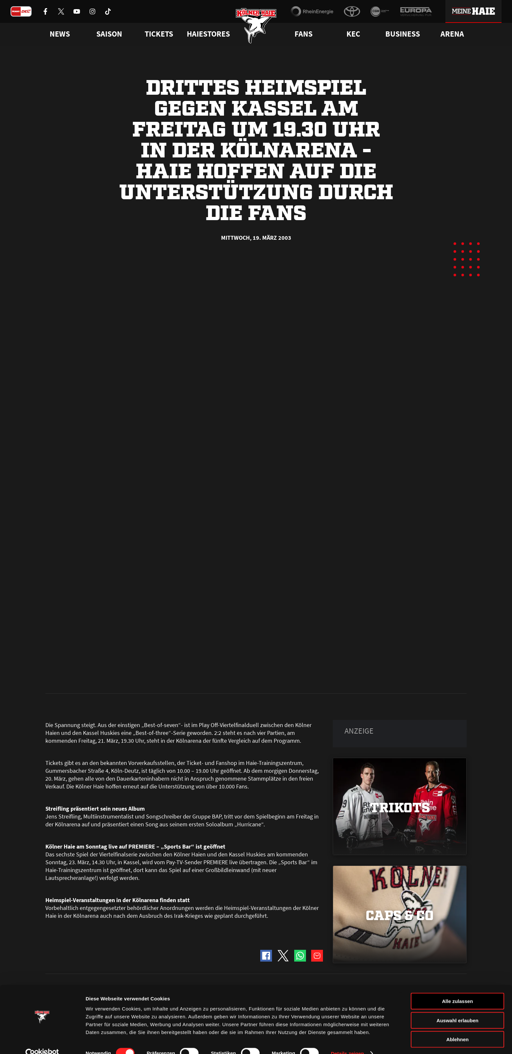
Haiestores (208, 34)
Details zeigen (347, 1041)
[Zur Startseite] (256, 27)
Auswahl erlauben (457, 1008)
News (51, 971)
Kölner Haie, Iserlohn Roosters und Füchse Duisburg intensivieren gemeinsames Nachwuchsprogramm (105, 712)
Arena (452, 34)
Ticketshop (163, 971)
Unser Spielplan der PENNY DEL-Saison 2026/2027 (251, 703)
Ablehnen (457, 1027)
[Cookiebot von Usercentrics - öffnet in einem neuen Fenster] (42, 1041)
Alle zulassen (457, 989)
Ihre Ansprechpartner (385, 971)
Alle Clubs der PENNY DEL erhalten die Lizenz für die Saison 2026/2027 (399, 707)
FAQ (260, 971)
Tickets (159, 34)
